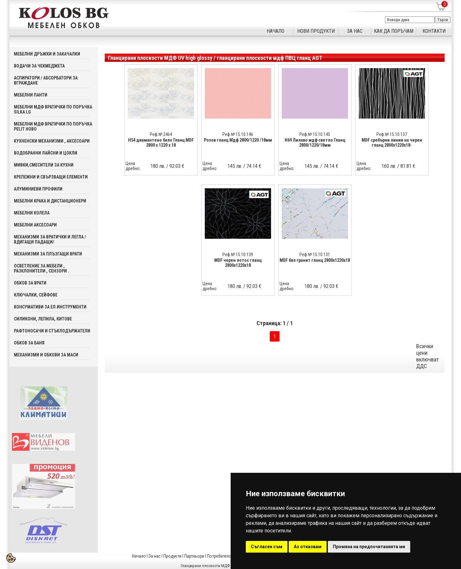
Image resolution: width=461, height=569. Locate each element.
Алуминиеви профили (38, 188)
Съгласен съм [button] (266, 546)
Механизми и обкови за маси (46, 354)
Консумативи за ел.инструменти (50, 306)
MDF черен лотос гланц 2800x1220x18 (238, 263)
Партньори (194, 556)
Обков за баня (29, 342)
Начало (139, 556)
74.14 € (253, 166)
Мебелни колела (32, 212)
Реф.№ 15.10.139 (237, 254)
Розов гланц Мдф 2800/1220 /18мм (238, 140)
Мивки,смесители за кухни (44, 164)
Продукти (172, 556)
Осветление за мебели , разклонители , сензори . (41, 268)
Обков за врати (30, 282)
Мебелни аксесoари (35, 224)
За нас (155, 556)
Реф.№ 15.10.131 (314, 254)
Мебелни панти (30, 94)
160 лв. (388, 166)
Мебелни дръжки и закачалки (47, 53)
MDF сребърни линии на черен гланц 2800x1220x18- (392, 143)
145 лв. (235, 166)
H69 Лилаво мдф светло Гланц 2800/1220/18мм (315, 143)
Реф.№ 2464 (161, 134)
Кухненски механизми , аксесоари (52, 141)
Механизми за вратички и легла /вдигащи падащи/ (50, 239)
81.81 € (407, 166)
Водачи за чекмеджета (39, 65)
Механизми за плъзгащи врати (48, 253)
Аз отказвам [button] (308, 546)
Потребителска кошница (230, 556)
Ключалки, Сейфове (35, 294)
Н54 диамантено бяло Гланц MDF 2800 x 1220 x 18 (161, 143)
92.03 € (176, 166)
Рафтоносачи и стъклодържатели (52, 330)
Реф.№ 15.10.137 (391, 134)
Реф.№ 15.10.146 (237, 134)
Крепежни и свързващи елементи (51, 176)
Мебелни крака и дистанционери (50, 200)
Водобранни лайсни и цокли (45, 152)
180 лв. (158, 166)
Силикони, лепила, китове (43, 318)
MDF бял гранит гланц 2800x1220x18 (315, 260)
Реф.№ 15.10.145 (314, 134)
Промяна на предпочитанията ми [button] (369, 546)
